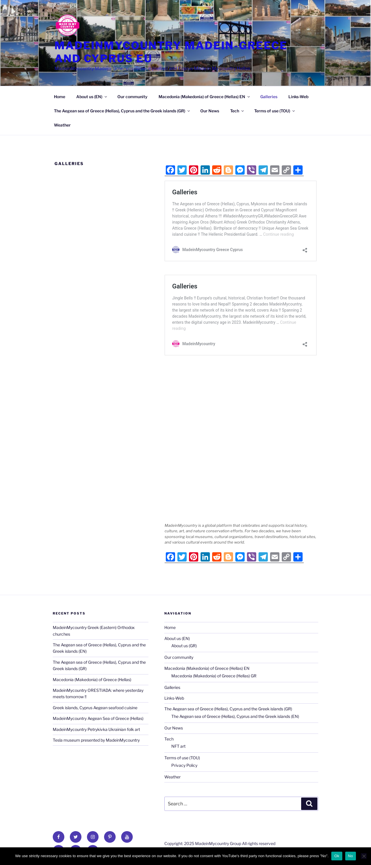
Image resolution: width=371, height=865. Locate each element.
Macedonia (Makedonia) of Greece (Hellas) (92, 679)
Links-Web (298, 96)
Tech (237, 110)
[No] (364, 856)
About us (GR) (184, 645)
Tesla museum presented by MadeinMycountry (96, 740)
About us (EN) (92, 96)
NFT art (178, 746)
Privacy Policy (184, 765)
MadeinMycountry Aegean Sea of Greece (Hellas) (98, 718)
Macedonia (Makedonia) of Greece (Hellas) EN (205, 96)
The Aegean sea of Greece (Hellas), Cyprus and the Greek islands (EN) (235, 716)
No (350, 856)
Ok (336, 856)
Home (59, 96)
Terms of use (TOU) (275, 110)
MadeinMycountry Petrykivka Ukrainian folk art (96, 729)
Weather (62, 124)
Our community (132, 96)
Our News (209, 110)
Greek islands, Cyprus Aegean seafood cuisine (95, 707)
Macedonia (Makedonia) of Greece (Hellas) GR (214, 675)
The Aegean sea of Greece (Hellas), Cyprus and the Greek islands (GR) (122, 110)
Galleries (268, 96)
